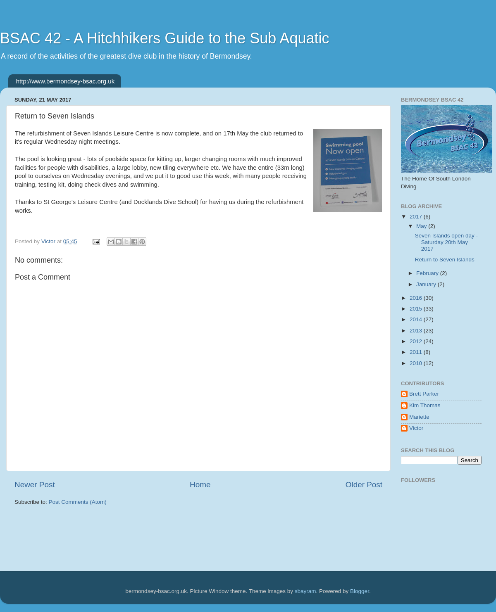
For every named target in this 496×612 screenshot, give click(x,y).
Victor (416, 428)
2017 (417, 216)
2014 (417, 319)
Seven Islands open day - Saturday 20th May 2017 (446, 242)
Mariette (419, 417)
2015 (417, 309)
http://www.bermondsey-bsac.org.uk (65, 81)
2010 (417, 363)
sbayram (305, 591)
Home (200, 484)
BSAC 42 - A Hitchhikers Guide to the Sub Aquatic (164, 38)
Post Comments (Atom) (78, 502)
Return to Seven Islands (445, 259)
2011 (417, 352)
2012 (417, 341)
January (427, 284)
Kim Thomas (425, 405)
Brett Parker (424, 394)
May (422, 226)
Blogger (359, 591)
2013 (417, 330)
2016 (417, 298)
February (428, 273)
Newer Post (34, 484)
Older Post (364, 484)
